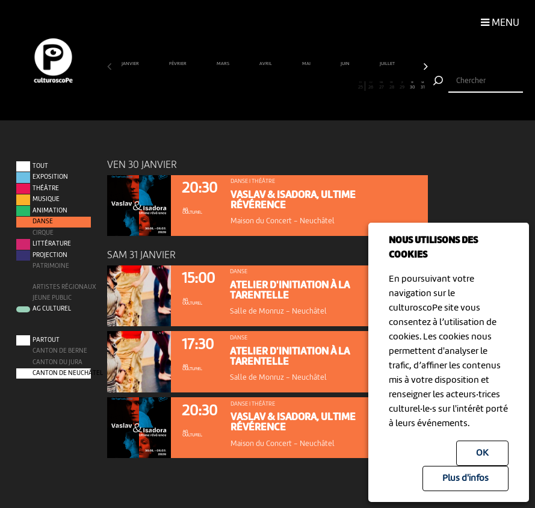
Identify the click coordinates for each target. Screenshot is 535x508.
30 (412, 85)
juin (346, 63)
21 (319, 85)
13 (236, 85)
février (178, 63)
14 (247, 85)
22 (330, 85)
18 (288, 85)
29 (402, 85)
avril (266, 63)
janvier (131, 63)
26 (371, 85)
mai (307, 63)
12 (226, 85)
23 (340, 85)
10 (205, 85)
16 (267, 85)
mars (223, 63)
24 (350, 85)
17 (278, 85)
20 (309, 85)
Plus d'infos (465, 478)
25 (360, 85)
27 (381, 85)
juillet (388, 63)
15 (257, 85)
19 (298, 85)
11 (215, 85)
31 (422, 85)
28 (392, 85)
